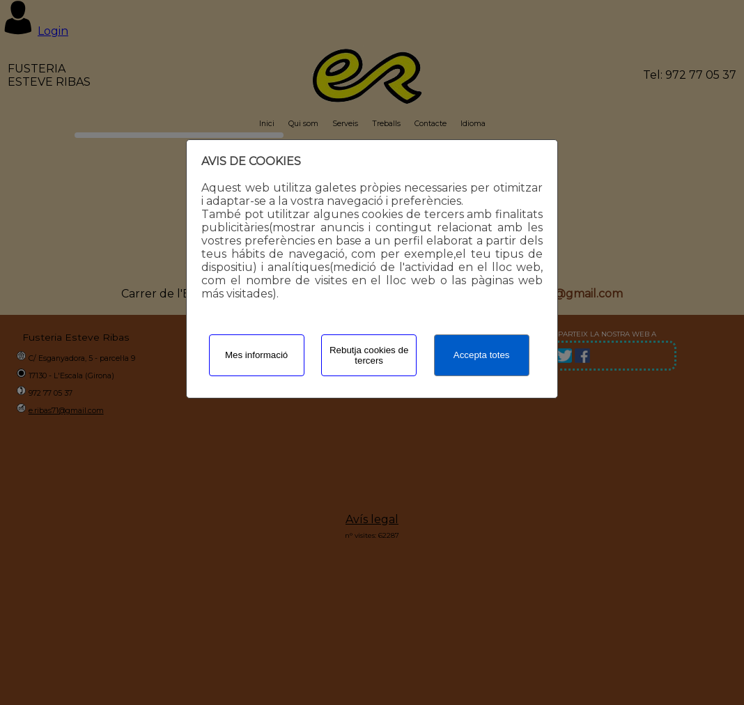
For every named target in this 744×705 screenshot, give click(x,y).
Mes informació (256, 355)
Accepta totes (482, 355)
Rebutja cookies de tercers (369, 355)
